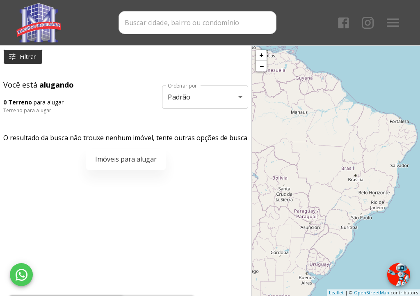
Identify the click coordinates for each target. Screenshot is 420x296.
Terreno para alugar (27, 110)
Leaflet (336, 292)
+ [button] (261, 55)
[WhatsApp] (21, 274)
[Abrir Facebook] (343, 23)
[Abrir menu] (393, 22)
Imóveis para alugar (126, 159)
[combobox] (198, 22)
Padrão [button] (179, 97)
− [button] (262, 66)
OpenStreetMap (371, 292)
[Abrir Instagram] (368, 23)
